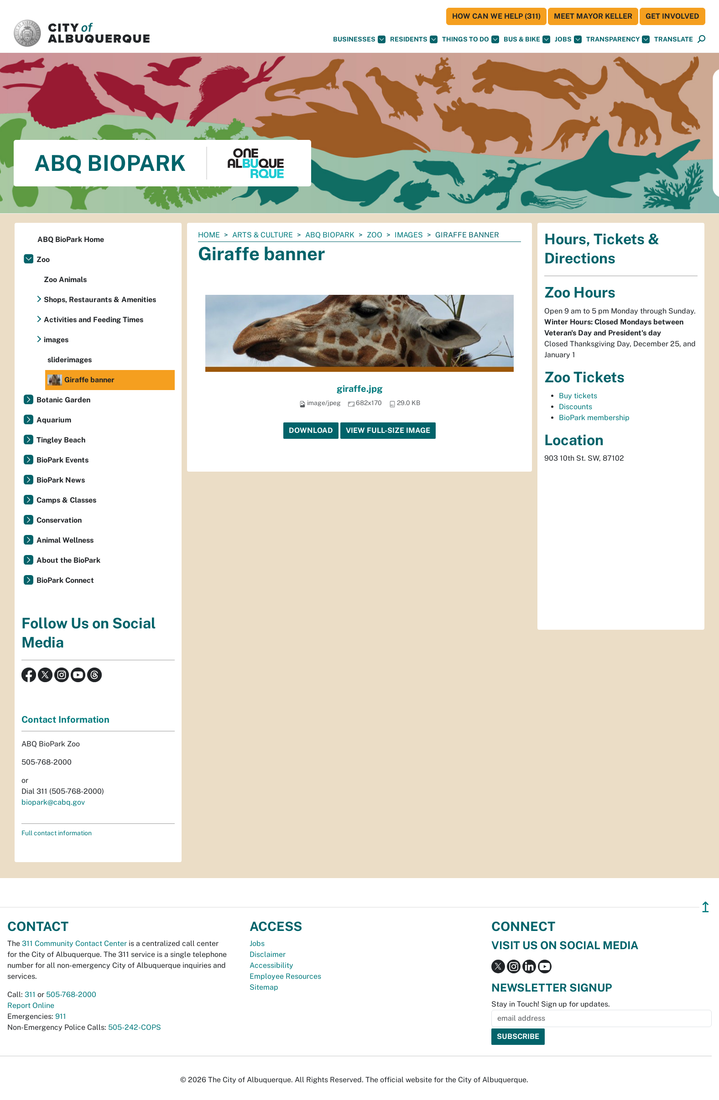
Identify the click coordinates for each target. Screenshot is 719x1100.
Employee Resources (285, 976)
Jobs (568, 39)
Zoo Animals (65, 279)
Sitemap (264, 987)
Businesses (359, 39)
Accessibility (271, 965)
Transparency (618, 39)
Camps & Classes (66, 500)
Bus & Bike (527, 39)
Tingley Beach (60, 440)
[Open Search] (701, 39)
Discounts (575, 406)
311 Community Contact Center (74, 943)
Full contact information (56, 833)
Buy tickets (578, 395)
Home (209, 235)
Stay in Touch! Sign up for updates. (550, 1004)
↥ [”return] (705, 907)
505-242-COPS (134, 1027)
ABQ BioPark (329, 235)
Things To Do (470, 39)
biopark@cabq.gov (53, 802)
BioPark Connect (65, 580)
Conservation (59, 520)
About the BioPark (68, 560)
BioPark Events (62, 460)
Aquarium (53, 420)
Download (311, 430)
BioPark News (60, 480)
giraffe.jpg (360, 388)
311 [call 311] (30, 994)
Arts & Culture (262, 235)
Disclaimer (268, 954)
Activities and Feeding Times (93, 319)
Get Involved (672, 16)
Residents (414, 39)
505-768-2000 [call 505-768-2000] (71, 994)
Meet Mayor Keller (593, 16)
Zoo (374, 235)
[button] (673, 39)
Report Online (30, 1005)
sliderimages (69, 359)
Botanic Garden (63, 400)
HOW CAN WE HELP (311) (496, 16)
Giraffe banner (81, 380)
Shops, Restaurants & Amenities (100, 299)
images (409, 235)
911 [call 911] (60, 1016)
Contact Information (65, 719)
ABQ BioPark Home (70, 239)
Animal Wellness (65, 540)
